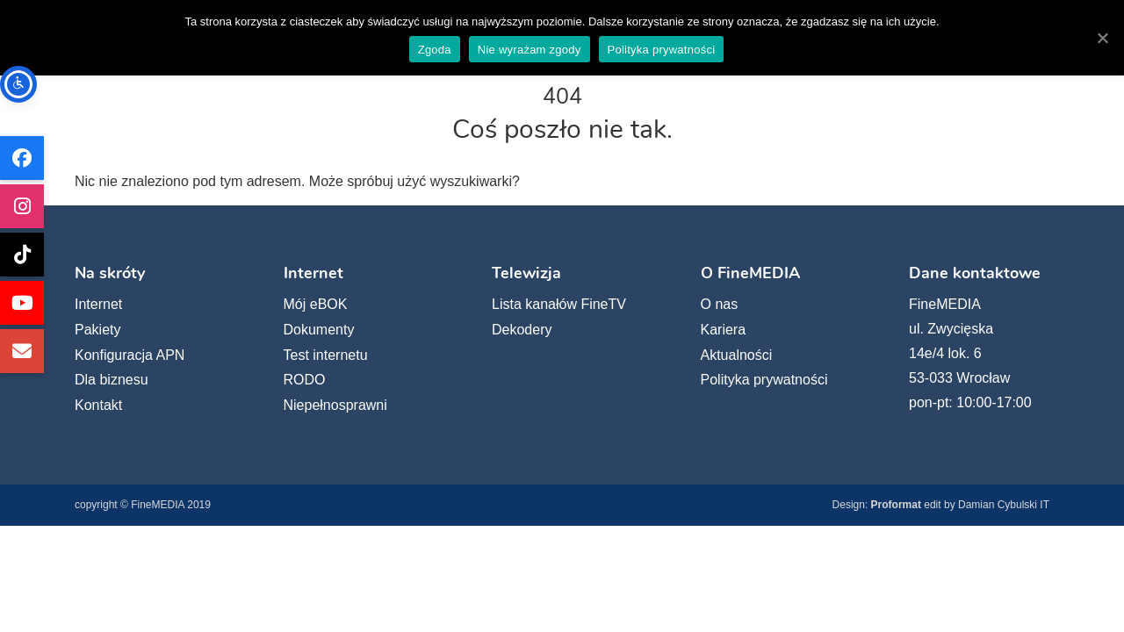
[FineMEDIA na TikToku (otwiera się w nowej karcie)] (22, 254)
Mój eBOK (316, 304)
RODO (305, 379)
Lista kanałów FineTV (559, 304)
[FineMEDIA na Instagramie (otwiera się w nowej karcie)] (22, 206)
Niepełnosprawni (335, 405)
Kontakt (98, 405)
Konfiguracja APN (129, 355)
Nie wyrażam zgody (529, 49)
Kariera (723, 329)
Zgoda (434, 49)
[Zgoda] (1102, 38)
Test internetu (326, 355)
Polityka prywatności (764, 379)
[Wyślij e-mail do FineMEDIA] (22, 351)
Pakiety (97, 329)
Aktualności (737, 355)
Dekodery (521, 329)
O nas (720, 304)
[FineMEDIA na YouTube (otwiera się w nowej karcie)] (22, 303)
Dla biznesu (111, 379)
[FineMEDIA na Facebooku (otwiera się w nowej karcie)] (22, 158)
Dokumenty (319, 329)
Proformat (896, 505)
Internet (98, 304)
